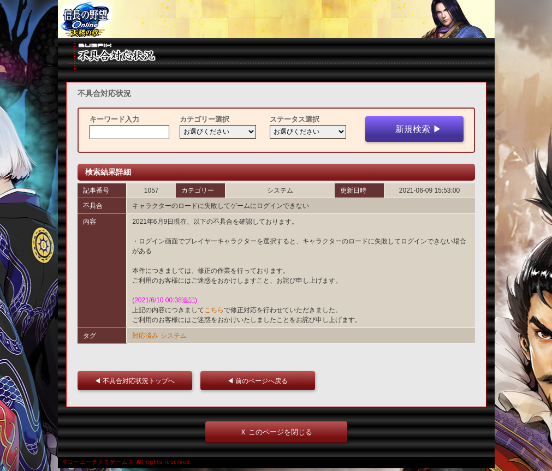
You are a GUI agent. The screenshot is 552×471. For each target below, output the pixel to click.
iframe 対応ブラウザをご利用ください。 (276, 19)
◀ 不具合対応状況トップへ (137, 380)
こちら (214, 310)
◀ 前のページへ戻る (260, 380)
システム (174, 335)
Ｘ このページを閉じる (276, 432)
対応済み (145, 335)
